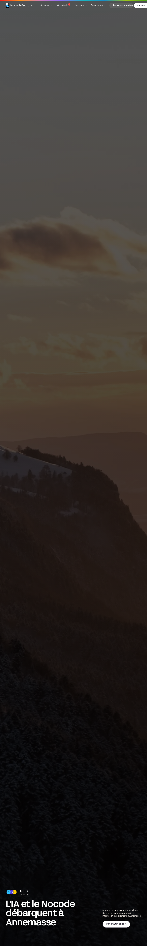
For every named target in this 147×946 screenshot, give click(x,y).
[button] (46, 5)
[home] (19, 5)
